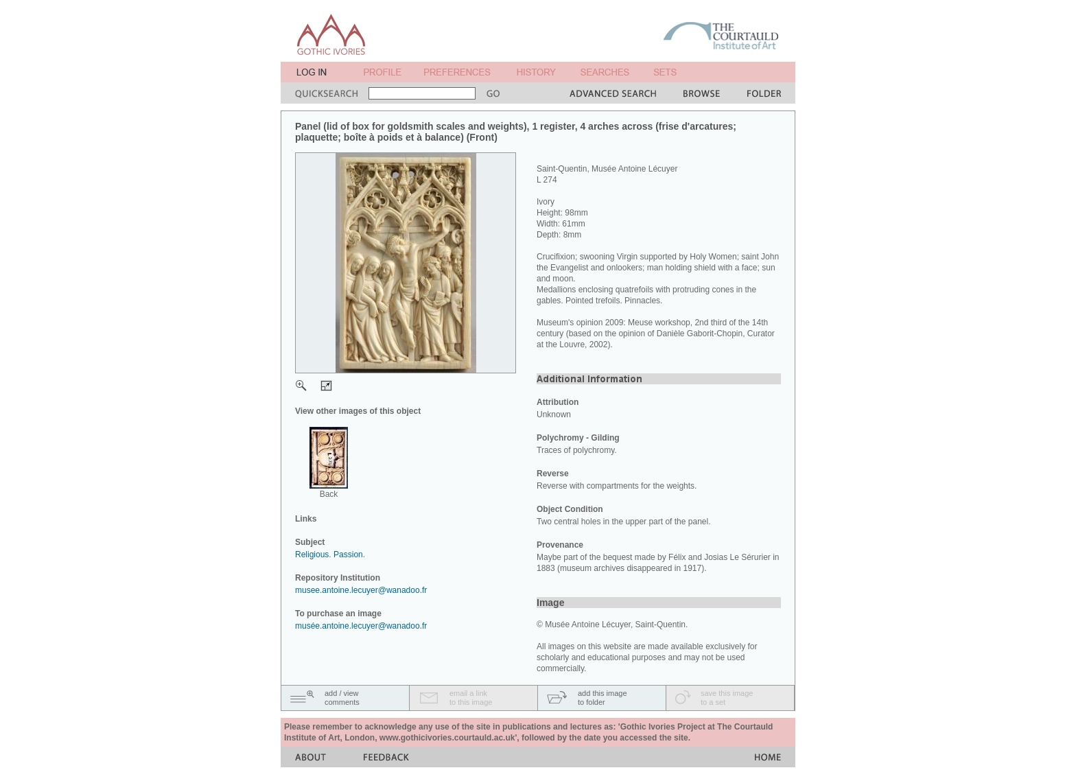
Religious (312, 554)
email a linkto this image (470, 697)
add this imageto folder (602, 697)
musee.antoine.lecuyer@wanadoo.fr (361, 590)
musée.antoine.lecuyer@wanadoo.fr (361, 626)
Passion (348, 554)
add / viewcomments (342, 697)
